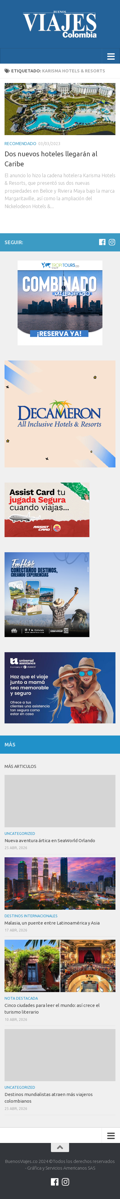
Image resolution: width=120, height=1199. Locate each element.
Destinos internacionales (31, 916)
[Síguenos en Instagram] (111, 242)
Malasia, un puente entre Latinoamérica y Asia (52, 922)
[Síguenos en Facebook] (102, 242)
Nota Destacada (21, 998)
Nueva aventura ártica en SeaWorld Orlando (50, 840)
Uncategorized (20, 833)
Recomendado (20, 143)
